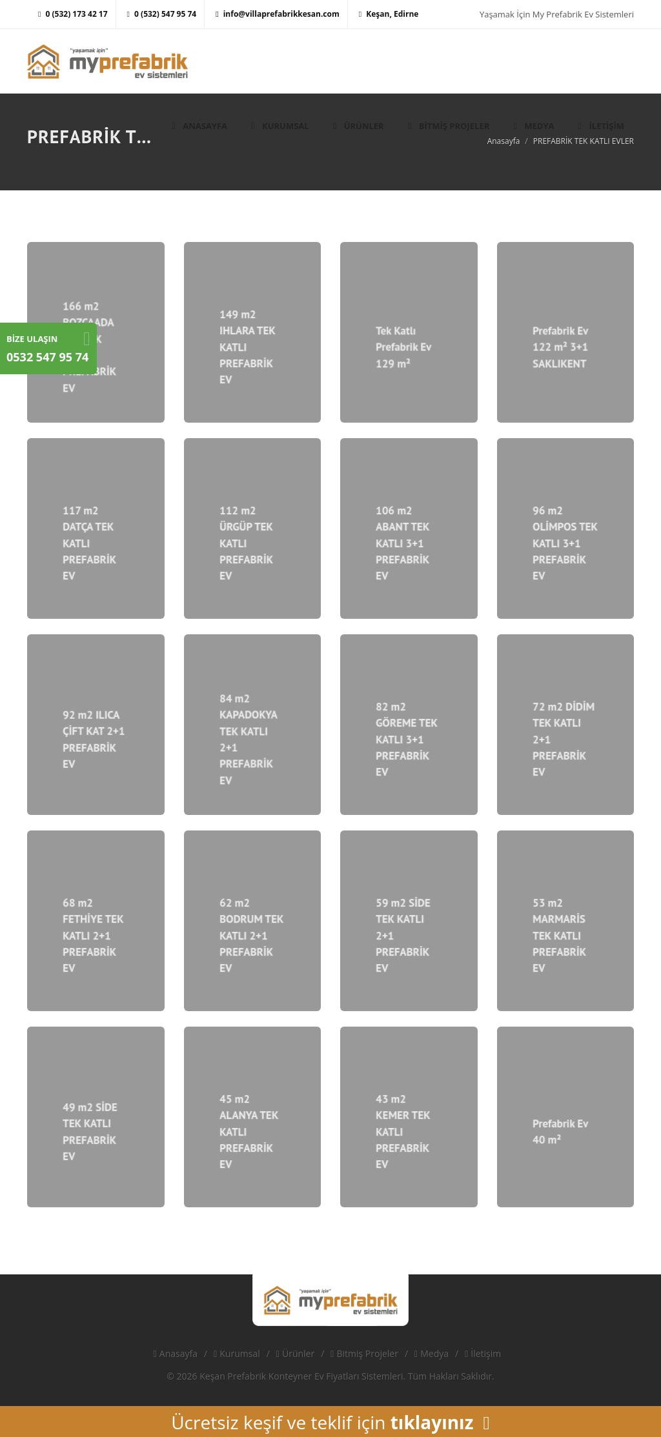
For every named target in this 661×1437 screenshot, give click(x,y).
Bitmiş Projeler (364, 1353)
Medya (431, 1353)
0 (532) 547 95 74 (162, 13)
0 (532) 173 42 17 (73, 13)
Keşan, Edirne (389, 13)
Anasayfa (176, 1353)
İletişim (483, 1353)
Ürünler (295, 1353)
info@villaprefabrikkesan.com (278, 13)
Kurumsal (237, 1353)
